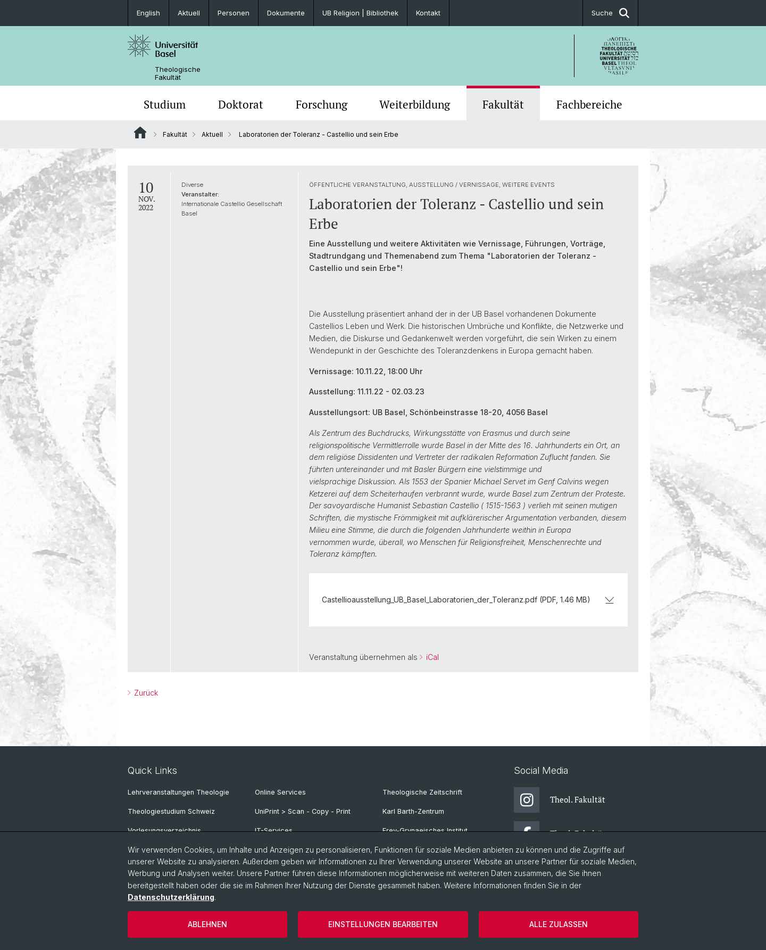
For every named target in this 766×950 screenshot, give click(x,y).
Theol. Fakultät (559, 800)
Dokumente (286, 13)
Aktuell (189, 13)
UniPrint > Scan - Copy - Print (303, 811)
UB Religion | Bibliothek (360, 13)
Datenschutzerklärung (171, 897)
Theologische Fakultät (178, 73)
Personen (233, 13)
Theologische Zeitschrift (422, 792)
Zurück (145, 692)
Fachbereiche (589, 104)
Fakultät (503, 104)
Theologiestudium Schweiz (171, 811)
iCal (431, 657)
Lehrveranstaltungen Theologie (178, 792)
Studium (165, 104)
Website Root (140, 132)
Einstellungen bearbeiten (383, 924)
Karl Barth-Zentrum (413, 811)
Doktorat (240, 104)
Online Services (280, 792)
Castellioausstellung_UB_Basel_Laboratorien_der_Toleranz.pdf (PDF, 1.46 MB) (468, 599)
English (148, 13)
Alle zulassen (558, 924)
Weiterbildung (414, 104)
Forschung (321, 104)
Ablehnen (207, 924)
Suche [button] (610, 13)
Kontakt (428, 13)
